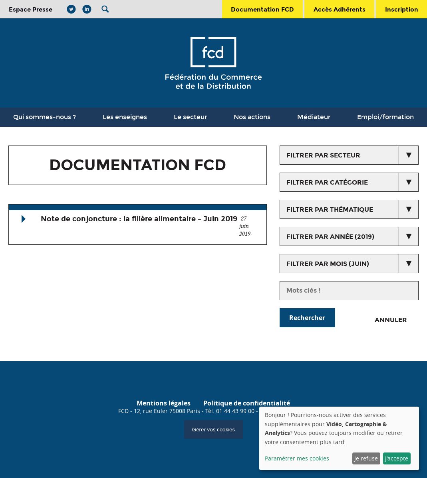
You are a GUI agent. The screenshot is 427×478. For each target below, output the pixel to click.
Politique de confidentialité (246, 403)
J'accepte (396, 458)
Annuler (391, 320)
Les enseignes (125, 117)
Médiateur (313, 117)
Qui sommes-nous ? (44, 117)
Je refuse (366, 458)
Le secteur (190, 117)
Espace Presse (30, 9)
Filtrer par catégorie (327, 182)
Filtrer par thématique (329, 209)
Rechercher (307, 317)
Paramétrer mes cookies (297, 458)
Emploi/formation (385, 117)
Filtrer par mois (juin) (327, 264)
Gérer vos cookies (213, 430)
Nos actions (252, 117)
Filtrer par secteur (323, 155)
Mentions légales (164, 403)
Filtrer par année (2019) (330, 236)
